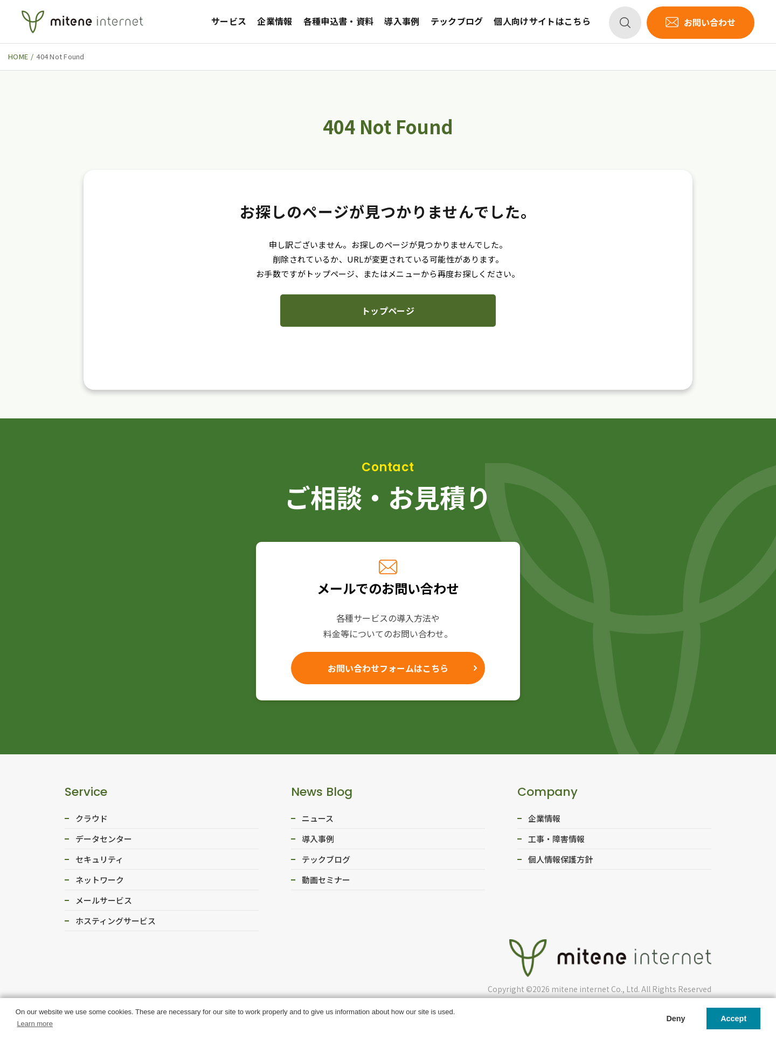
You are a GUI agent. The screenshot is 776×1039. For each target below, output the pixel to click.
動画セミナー (326, 879)
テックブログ (457, 21)
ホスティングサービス (115, 920)
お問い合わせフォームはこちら (388, 668)
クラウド (91, 818)
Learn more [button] (34, 1024)
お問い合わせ (710, 22)
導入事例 (401, 21)
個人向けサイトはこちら (542, 21)
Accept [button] (733, 1018)
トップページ (388, 310)
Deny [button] (675, 1018)
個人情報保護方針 (560, 859)
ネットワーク (99, 879)
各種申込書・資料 (338, 21)
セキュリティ (99, 859)
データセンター (103, 838)
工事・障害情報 (556, 838)
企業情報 (274, 21)
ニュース (318, 818)
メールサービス (103, 900)
